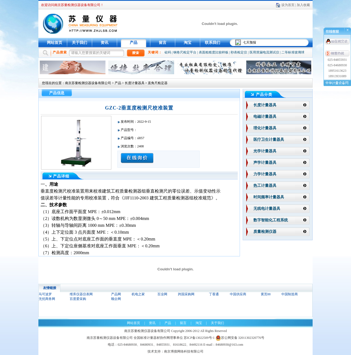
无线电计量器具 (266, 209)
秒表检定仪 (239, 52)
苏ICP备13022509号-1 (199, 338)
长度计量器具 (135, 83)
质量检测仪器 (264, 232)
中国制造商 (289, 294)
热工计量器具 (264, 186)
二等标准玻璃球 (292, 52)
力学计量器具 (264, 174)
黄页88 (266, 294)
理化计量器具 (264, 128)
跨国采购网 (186, 294)
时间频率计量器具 (268, 197)
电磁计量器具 (264, 116)
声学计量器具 (264, 163)
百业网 (162, 294)
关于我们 (79, 43)
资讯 (104, 43)
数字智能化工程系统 (270, 220)
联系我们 (212, 43)
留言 (162, 43)
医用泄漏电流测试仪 (264, 52)
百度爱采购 (78, 299)
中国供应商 (238, 294)
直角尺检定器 (158, 83)
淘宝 (187, 43)
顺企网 (116, 299)
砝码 (168, 52)
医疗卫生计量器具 (268, 140)
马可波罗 (45, 294)
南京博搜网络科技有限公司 (183, 351)
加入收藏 (303, 5)
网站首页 (54, 43)
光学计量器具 (264, 151)
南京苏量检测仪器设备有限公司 (88, 83)
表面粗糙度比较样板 (213, 52)
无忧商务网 (47, 299)
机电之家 (138, 294)
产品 (133, 43)
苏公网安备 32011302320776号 (240, 338)
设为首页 (288, 5)
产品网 (116, 294)
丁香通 (214, 294)
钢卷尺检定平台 (184, 52)
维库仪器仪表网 (81, 294)
